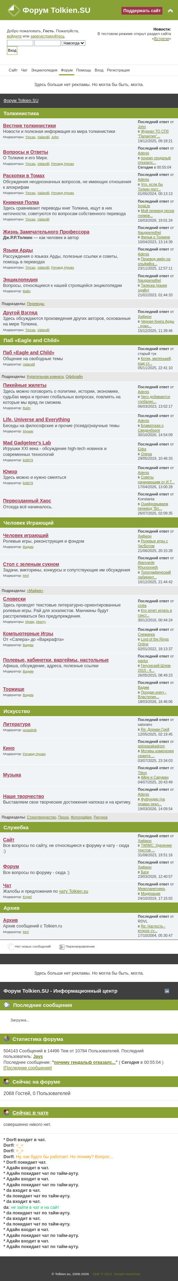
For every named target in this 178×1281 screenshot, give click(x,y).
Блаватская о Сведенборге (150, 427)
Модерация (150, 893)
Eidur (142, 449)
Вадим (28, 547)
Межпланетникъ (151, 888)
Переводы (35, 304)
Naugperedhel (149, 232)
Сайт (9, 839)
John (55, 137)
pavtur (143, 661)
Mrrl (26, 575)
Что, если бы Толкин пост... (150, 186)
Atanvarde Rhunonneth (148, 564)
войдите (14, 36)
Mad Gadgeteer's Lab (27, 443)
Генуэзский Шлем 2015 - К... (154, 667)
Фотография (81, 817)
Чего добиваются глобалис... (154, 399)
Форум (11, 866)
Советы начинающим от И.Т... (156, 479)
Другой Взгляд (20, 312)
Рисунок (101, 817)
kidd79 (28, 460)
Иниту (41, 621)
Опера (146, 454)
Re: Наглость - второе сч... (152, 928)
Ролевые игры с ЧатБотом (153, 543)
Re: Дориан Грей (155, 729)
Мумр (29, 621)
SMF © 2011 (102, 1274)
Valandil (43, 137)
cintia (142, 605)
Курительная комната (45, 376)
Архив (10, 920)
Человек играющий (26, 535)
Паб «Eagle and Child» (28, 352)
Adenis (143, 153)
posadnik (30, 730)
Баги (145, 872)
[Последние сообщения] (27, 1068)
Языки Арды (18, 250)
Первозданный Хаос (27, 500)
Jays (38, 1056)
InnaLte (144, 206)
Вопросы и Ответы (25, 152)
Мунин (28, 431)
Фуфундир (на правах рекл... (151, 801)
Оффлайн (74, 376)
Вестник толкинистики (29, 125)
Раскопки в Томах (24, 175)
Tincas (30, 137)
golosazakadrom (151, 746)
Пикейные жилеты (24, 385)
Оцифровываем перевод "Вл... (153, 506)
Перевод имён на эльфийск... (154, 261)
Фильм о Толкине (155, 237)
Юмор (10, 471)
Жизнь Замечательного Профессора (46, 232)
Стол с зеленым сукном (31, 564)
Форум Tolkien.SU (57, 10)
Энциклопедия (20, 279)
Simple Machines (127, 1274)
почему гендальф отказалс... (154, 160)
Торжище (13, 689)
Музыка (12, 775)
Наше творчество (23, 796)
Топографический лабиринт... (154, 574)
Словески (14, 599)
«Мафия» (35, 590)
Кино (9, 748)
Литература (17, 724)
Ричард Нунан (62, 164)
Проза (63, 817)
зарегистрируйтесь (48, 36)
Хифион (144, 316)
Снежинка (146, 634)
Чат (7, 885)
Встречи (161, 38)
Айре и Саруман (155, 777)
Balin (27, 291)
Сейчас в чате (30, 1112)
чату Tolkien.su (73, 891)
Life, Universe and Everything (36, 419)
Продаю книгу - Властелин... (152, 694)
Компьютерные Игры (28, 633)
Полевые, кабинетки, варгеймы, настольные (56, 660)
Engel (27, 897)
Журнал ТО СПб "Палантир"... (153, 133)
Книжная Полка (21, 202)
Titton (142, 773)
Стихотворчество (41, 817)
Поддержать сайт (142, 10)
